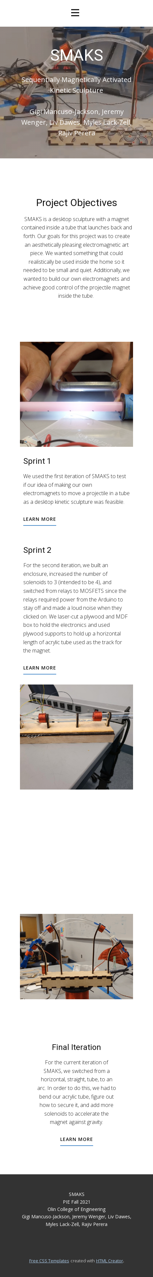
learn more (39, 519)
